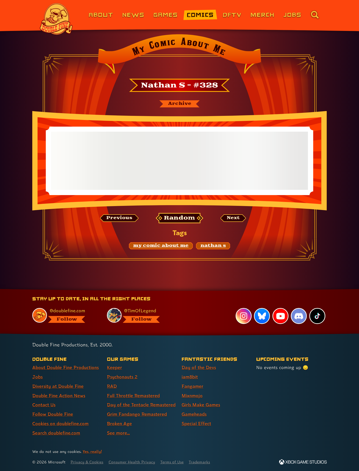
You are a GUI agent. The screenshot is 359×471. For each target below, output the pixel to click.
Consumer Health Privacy (132, 462)
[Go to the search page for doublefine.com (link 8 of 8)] (315, 15)
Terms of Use (172, 462)
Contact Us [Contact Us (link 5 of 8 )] (43, 405)
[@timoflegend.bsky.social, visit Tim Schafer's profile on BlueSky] (139, 315)
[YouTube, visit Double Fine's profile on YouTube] (280, 316)
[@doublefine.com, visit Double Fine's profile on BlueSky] (64, 315)
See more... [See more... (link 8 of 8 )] (118, 433)
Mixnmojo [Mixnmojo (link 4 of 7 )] (192, 395)
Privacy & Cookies (87, 462)
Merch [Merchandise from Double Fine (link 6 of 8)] (262, 14)
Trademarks (199, 462)
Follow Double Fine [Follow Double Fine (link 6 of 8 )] (52, 414)
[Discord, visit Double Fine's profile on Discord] (299, 316)
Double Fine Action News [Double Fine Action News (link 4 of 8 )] (58, 395)
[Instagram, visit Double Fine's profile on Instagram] (244, 316)
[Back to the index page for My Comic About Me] (179, 55)
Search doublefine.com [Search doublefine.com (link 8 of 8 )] (56, 433)
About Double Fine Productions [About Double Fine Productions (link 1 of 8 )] (65, 367)
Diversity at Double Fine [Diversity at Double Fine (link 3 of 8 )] (58, 386)
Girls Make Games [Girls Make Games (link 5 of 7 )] (201, 405)
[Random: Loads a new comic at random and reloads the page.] (179, 218)
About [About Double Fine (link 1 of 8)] (101, 14)
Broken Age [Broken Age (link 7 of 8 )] (119, 423)
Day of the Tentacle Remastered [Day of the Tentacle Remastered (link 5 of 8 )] (141, 405)
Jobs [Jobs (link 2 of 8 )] (37, 377)
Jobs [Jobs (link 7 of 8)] (292, 14)
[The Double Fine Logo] (56, 19)
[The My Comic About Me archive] (179, 103)
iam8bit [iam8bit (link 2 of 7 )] (190, 377)
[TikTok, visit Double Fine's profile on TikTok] (317, 316)
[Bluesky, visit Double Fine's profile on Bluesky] (262, 316)
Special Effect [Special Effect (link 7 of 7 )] (196, 423)
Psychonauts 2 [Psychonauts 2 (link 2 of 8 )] (122, 377)
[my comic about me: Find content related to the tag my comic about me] (161, 245)
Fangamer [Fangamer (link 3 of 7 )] (192, 386)
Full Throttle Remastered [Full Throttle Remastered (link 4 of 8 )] (133, 395)
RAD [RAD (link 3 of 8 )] (112, 386)
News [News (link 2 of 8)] (133, 14)
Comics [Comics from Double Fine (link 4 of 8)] (200, 14)
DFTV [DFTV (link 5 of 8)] (232, 14)
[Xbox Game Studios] (303, 462)
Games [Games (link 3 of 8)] (165, 14)
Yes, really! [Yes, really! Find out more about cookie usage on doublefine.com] (92, 451)
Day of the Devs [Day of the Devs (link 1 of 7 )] (199, 367)
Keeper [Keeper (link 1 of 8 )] (114, 367)
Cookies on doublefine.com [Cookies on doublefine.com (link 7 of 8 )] (60, 423)
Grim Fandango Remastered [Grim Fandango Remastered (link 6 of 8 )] (137, 414)
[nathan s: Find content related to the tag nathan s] (213, 245)
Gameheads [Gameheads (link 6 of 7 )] (194, 414)
